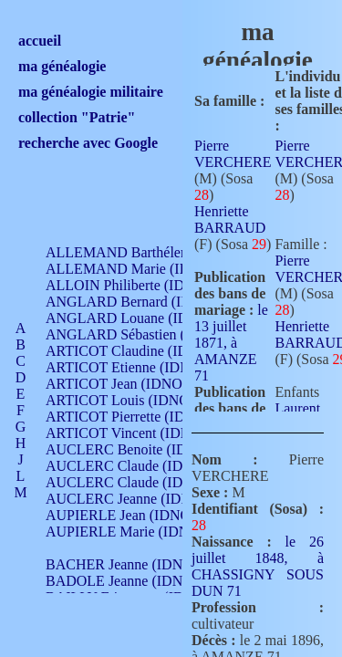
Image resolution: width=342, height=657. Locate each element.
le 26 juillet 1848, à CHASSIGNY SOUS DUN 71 (258, 566)
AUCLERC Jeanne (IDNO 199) (139, 498)
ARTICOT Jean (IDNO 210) (129, 383)
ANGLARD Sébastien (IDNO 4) (141, 334)
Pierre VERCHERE (232, 154)
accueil (39, 40)
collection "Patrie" (76, 117)
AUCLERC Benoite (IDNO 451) (142, 449)
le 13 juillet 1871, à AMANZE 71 (231, 342)
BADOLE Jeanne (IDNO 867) (134, 581)
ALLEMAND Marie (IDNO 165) (144, 268)
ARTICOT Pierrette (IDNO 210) (141, 416)
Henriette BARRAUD (229, 219)
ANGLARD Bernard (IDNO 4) (137, 301)
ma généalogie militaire (90, 91)
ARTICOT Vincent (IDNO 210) (139, 433)
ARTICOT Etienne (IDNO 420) (139, 367)
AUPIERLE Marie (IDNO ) (127, 531)
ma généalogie (62, 66)
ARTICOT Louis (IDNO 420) (133, 400)
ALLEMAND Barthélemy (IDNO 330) (160, 252)
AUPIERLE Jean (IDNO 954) (133, 515)
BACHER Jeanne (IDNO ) (124, 564)
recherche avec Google (88, 143)
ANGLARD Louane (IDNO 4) (135, 318)
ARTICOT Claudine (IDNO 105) (143, 351)
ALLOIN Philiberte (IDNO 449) (140, 285)
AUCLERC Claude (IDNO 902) (140, 466)
